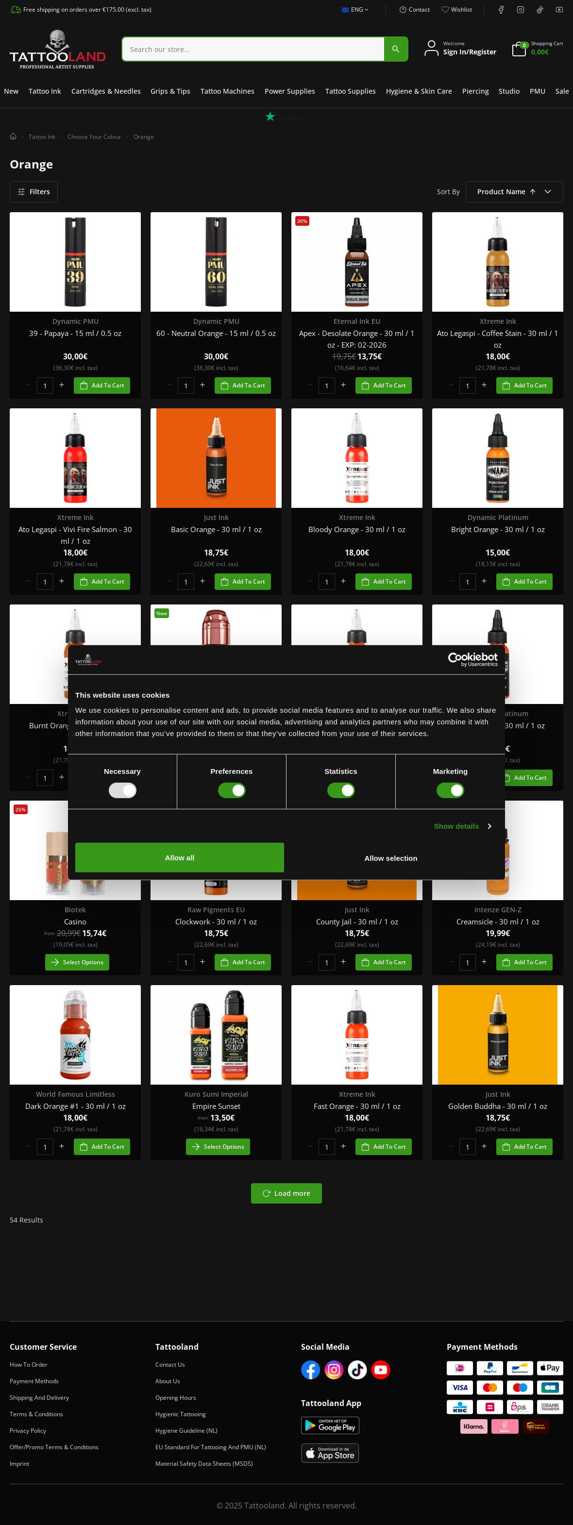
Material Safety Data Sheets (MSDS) (204, 1463)
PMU (537, 91)
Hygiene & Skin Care (419, 91)
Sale (562, 91)
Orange (144, 137)
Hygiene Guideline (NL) (186, 1430)
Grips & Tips (170, 91)
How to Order (29, 1364)
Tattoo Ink (45, 91)
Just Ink (216, 517)
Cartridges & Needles (106, 91)
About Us (167, 1381)
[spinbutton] (45, 385)
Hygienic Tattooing (180, 1414)
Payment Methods (34, 1381)
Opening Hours (175, 1397)
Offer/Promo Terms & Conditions (54, 1447)
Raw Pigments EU (216, 909)
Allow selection (424, 857)
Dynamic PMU (75, 321)
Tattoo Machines (227, 91)
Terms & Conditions (36, 1414)
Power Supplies (290, 91)
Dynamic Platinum (498, 517)
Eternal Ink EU (357, 321)
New (11, 91)
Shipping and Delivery (39, 1397)
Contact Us (170, 1364)
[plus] (61, 385)
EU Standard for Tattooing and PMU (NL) (210, 1447)
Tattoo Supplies (350, 91)
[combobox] (264, 49)
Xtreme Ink (498, 321)
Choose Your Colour (94, 137)
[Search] (253, 49)
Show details (456, 826)
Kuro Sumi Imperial (216, 1094)
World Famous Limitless (75, 1094)
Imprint (19, 1463)
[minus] (28, 385)
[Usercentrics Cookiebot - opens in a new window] (455, 660)
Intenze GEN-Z (498, 909)
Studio (509, 91)
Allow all (281, 857)
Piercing (475, 91)
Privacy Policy (28, 1430)
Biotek (75, 909)
